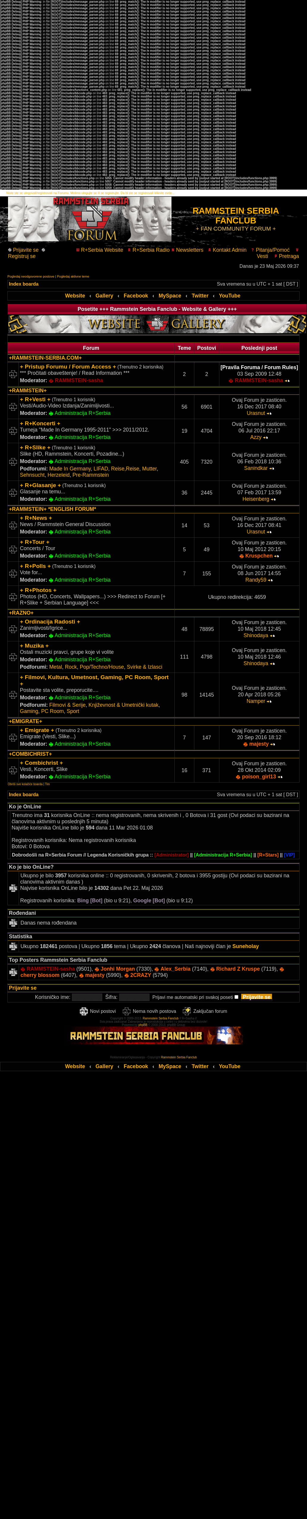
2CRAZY (140, 975)
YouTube (229, 296)
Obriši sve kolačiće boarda (25, 784)
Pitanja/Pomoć (270, 250)
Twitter (200, 296)
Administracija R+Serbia (83, 413)
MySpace (170, 296)
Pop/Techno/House (102, 667)
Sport (73, 711)
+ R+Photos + (38, 590)
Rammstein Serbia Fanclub (161, 1018)
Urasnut (256, 413)
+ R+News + (36, 518)
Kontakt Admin (227, 250)
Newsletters (187, 250)
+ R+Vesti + (35, 399)
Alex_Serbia (175, 969)
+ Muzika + (34, 646)
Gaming (29, 711)
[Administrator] (172, 854)
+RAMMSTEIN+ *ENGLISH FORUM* (52, 509)
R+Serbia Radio (148, 250)
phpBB (142, 1025)
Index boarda (24, 284)
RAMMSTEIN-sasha (79, 380)
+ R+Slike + (35, 447)
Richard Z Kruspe (238, 969)
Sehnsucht (32, 475)
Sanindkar (255, 468)
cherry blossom (40, 975)
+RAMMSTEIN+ (28, 390)
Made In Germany (70, 469)
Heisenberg (256, 499)
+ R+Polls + (35, 566)
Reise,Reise (125, 469)
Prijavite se (25, 250)
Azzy (256, 437)
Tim (47, 784)
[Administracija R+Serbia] (223, 854)
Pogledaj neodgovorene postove (30, 276)
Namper (256, 701)
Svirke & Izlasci (144, 667)
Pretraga (286, 256)
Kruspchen (259, 556)
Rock (71, 667)
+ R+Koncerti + (40, 423)
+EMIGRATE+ (25, 721)
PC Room (52, 711)
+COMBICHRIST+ (30, 754)
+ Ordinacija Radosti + (50, 621)
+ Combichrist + (41, 763)
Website (75, 296)
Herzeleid (59, 475)
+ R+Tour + (34, 542)
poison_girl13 (259, 777)
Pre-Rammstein (91, 475)
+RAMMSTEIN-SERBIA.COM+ (45, 358)
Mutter (149, 469)
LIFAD (101, 469)
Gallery (104, 296)
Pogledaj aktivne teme (73, 276)
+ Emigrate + (37, 730)
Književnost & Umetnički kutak (124, 705)
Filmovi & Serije (67, 705)
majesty (259, 744)
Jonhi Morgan (118, 969)
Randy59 (255, 580)
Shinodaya (255, 635)
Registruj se (26, 253)
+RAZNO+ (21, 613)
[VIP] (289, 854)
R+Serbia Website (99, 250)
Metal (55, 667)
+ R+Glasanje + (40, 485)
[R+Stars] (268, 854)
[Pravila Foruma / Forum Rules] (259, 367)
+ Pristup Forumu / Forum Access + (68, 366)
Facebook (136, 296)
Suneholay (245, 946)
